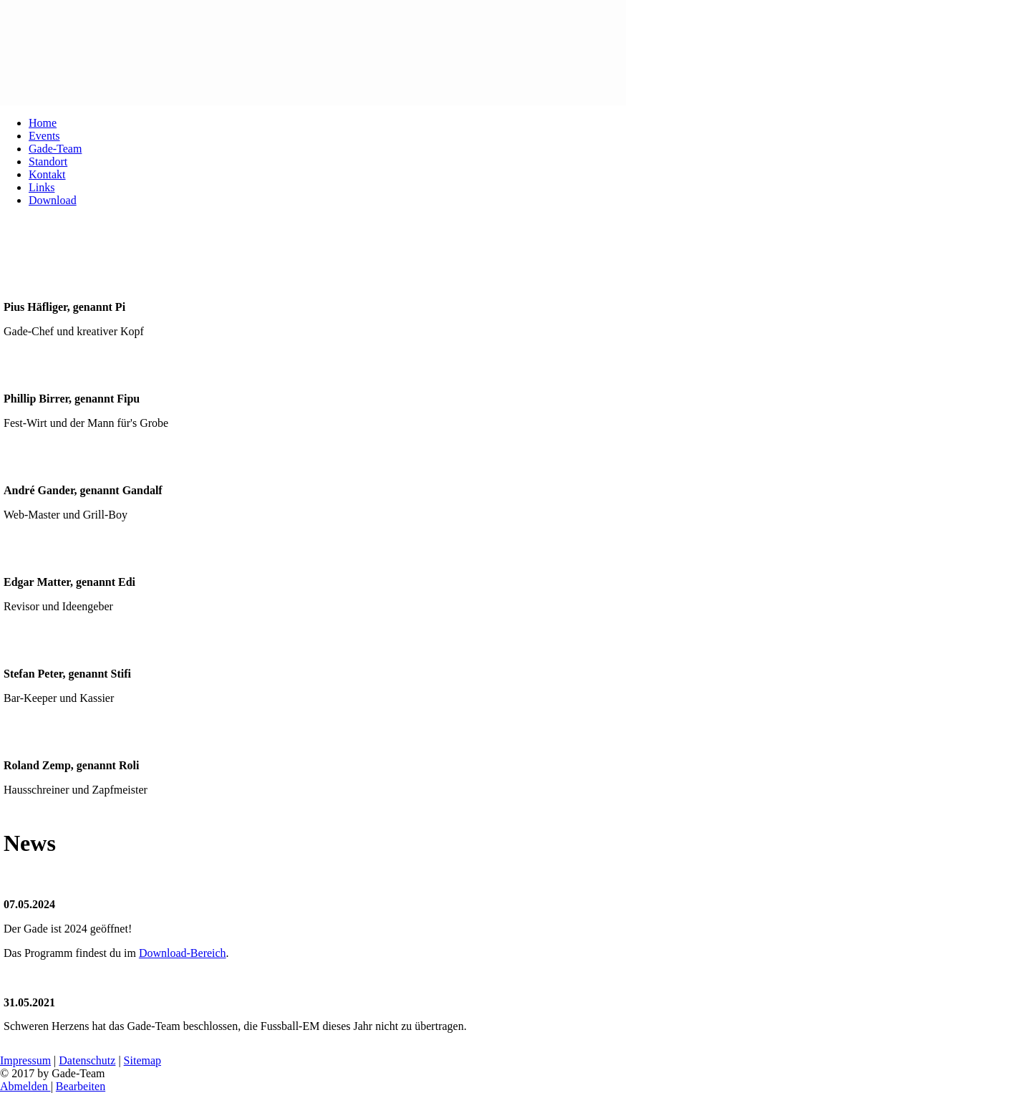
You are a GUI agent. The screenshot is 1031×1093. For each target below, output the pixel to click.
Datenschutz (87, 1060)
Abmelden (25, 1086)
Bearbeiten (80, 1086)
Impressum (25, 1060)
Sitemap (142, 1060)
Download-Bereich (182, 953)
